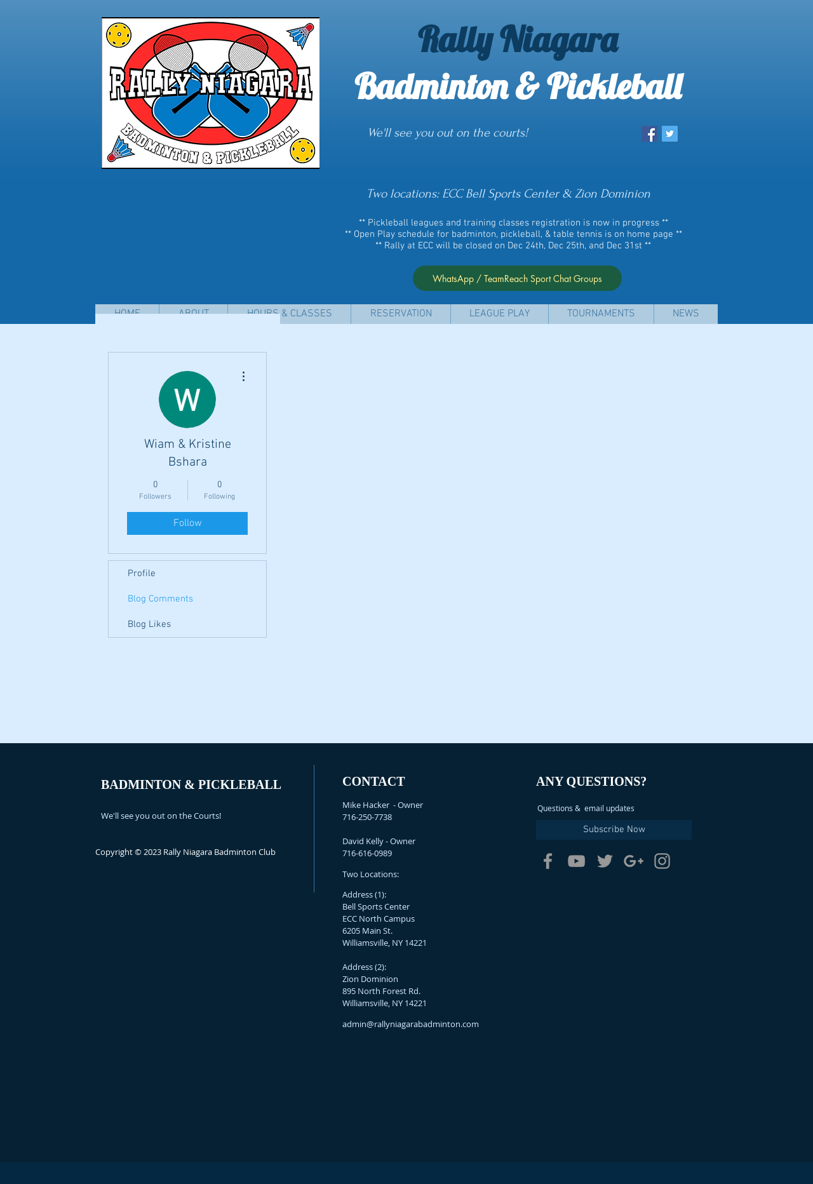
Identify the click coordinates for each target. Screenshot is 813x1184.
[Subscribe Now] (614, 830)
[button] (289, 314)
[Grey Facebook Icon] (547, 861)
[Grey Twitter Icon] (605, 861)
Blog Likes (149, 624)
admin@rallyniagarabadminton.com (410, 1024)
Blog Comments (160, 599)
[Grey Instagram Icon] (662, 861)
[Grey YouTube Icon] (576, 861)
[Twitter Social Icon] (670, 134)
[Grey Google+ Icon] (633, 861)
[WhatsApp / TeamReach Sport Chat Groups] (517, 278)
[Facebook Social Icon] (649, 134)
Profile (142, 573)
